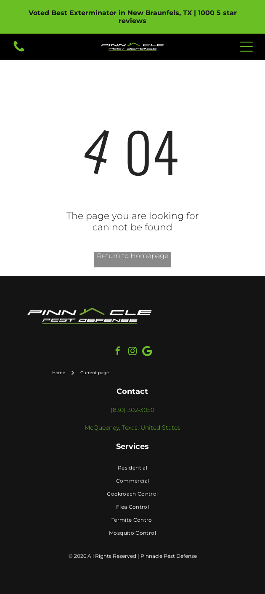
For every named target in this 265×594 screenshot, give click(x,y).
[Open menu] (246, 46)
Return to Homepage (133, 256)
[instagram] (132, 352)
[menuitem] (132, 467)
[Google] (147, 352)
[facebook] (117, 352)
